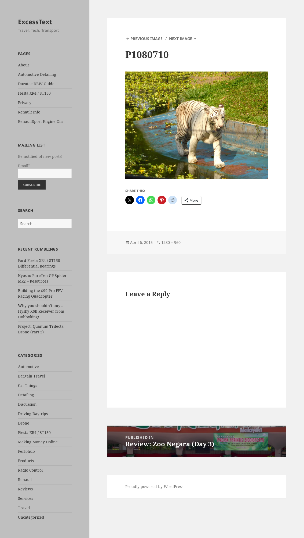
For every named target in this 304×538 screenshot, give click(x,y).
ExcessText (35, 21)
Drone (23, 423)
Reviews (25, 488)
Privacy (24, 102)
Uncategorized (31, 517)
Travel (24, 507)
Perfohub (26, 451)
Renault (25, 479)
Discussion (27, 404)
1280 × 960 (171, 242)
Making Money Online (38, 441)
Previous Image (146, 38)
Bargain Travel (31, 376)
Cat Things (27, 385)
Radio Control (30, 470)
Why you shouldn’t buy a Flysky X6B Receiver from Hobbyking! (41, 311)
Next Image (180, 38)
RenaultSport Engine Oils (40, 121)
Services (25, 498)
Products (26, 460)
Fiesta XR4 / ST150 (34, 93)
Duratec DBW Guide (36, 83)
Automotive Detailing (37, 74)
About (23, 64)
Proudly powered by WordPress (154, 486)
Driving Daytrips (33, 413)
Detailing (26, 394)
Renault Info (29, 112)
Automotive (28, 366)
